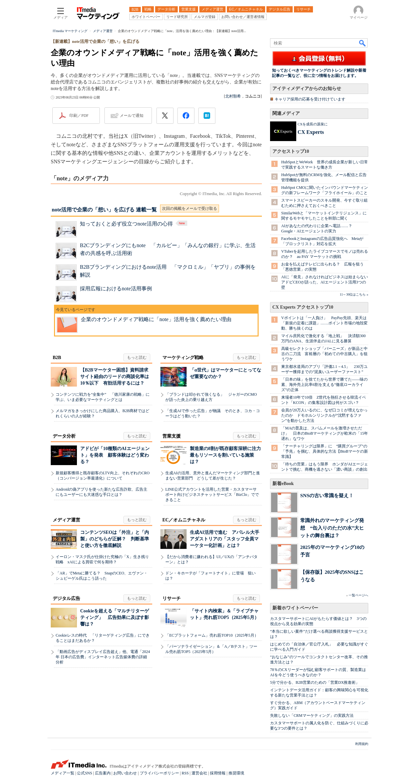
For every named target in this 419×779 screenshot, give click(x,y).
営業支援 (171, 436)
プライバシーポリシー (159, 773)
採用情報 (218, 773)
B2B (57, 357)
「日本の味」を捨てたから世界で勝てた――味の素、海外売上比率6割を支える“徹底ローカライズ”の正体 (324, 384)
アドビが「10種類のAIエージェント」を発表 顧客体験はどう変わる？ (115, 455)
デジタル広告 (66, 598)
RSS (185, 773)
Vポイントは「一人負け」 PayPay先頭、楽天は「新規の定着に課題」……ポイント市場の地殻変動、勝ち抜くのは (324, 323)
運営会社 (199, 773)
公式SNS (84, 773)
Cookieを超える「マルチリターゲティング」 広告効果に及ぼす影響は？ (114, 617)
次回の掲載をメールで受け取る (189, 208)
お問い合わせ (125, 773)
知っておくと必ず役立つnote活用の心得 (134, 223)
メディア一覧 (62, 773)
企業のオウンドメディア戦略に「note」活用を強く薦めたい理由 (156, 319)
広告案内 (103, 773)
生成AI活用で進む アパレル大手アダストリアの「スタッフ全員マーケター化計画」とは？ (224, 539)
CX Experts (311, 132)
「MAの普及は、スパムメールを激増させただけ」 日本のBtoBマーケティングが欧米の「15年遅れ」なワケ (324, 433)
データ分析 (64, 436)
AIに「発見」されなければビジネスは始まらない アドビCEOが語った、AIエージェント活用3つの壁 (326, 282)
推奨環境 (236, 773)
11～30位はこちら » (354, 294)
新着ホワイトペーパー (295, 608)
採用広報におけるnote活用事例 (116, 288)
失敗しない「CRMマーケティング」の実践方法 (312, 715)
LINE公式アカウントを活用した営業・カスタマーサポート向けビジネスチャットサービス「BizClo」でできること (212, 494)
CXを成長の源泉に (313, 124)
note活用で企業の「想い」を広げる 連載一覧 (104, 209)
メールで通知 (131, 115)
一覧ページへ (358, 595)
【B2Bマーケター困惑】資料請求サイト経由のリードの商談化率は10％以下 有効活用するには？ (114, 377)
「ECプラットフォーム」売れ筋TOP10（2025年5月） (211, 635)
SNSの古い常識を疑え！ (327, 495)
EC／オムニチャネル (183, 519)
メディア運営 (66, 519)
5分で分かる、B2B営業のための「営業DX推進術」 (314, 682)
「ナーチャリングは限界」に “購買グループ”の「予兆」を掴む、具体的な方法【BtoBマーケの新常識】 (324, 451)
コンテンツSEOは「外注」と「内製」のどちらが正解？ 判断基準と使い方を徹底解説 (114, 539)
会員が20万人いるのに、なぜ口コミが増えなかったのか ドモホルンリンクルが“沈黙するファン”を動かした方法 (324, 415)
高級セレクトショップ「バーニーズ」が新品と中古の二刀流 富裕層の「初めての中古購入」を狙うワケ (324, 353)
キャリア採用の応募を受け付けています (310, 99)
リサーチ (171, 598)
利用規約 (361, 744)
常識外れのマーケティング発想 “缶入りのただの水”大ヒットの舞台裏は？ (332, 527)
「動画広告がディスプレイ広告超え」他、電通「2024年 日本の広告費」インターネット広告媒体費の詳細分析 (103, 656)
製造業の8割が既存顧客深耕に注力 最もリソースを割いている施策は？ (227, 455)
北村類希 (233, 96)
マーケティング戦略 (183, 357)
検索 (363, 42)
